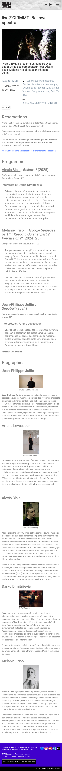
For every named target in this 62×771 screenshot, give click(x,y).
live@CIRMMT (10, 80)
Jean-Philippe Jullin (18, 304)
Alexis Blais (11, 170)
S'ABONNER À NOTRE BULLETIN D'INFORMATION (19, 762)
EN (46, 5)
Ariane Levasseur (30, 323)
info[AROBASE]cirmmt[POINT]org (40, 102)
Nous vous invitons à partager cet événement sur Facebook (29, 151)
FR (51, 5)
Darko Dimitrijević (30, 185)
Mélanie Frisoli (14, 230)
